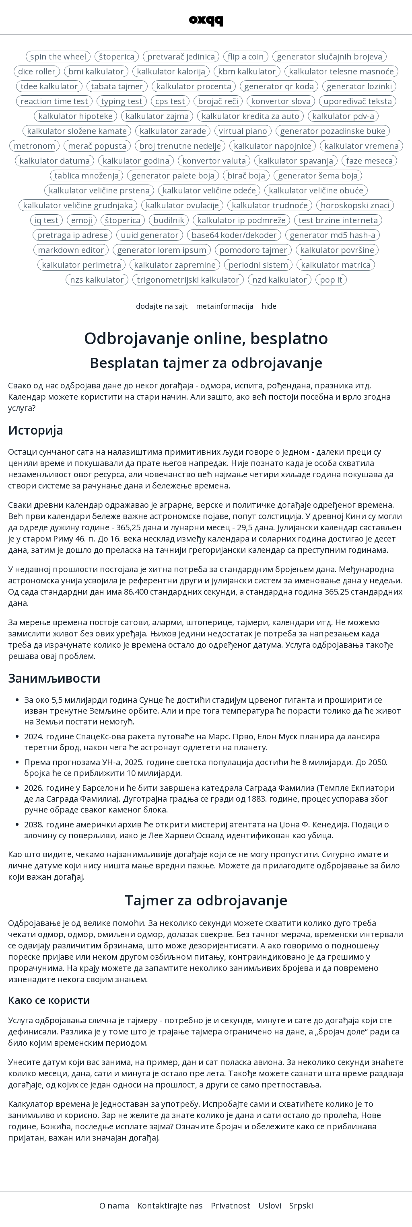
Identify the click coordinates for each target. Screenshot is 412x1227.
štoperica (116, 56)
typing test (121, 101)
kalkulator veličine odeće (209, 190)
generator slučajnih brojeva (329, 56)
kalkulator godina (136, 160)
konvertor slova (281, 101)
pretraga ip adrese (72, 235)
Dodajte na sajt (162, 306)
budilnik (168, 220)
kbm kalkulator (247, 71)
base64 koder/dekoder (234, 235)
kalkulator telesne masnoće (341, 71)
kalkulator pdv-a (343, 116)
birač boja (246, 175)
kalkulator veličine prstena (99, 190)
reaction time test (54, 101)
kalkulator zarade (173, 130)
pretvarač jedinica (181, 56)
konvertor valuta (214, 160)
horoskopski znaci (355, 205)
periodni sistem (258, 264)
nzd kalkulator (279, 279)
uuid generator (150, 235)
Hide (269, 306)
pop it (331, 279)
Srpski (301, 1205)
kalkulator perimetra (81, 264)
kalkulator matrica (336, 264)
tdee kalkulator (49, 86)
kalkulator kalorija (171, 71)
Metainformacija (224, 306)
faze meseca (369, 160)
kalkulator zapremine (175, 264)
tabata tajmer (117, 86)
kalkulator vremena (361, 145)
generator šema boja (318, 175)
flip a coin (246, 56)
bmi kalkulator (96, 71)
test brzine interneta (338, 220)
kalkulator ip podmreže (241, 220)
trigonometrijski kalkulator (188, 279)
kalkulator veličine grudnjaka (78, 205)
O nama (114, 1205)
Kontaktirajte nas (170, 1205)
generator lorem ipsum (161, 249)
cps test (170, 101)
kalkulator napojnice (272, 145)
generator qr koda (279, 86)
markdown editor (71, 249)
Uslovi (269, 1205)
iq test (46, 220)
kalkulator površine (337, 249)
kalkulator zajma (157, 116)
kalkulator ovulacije (182, 205)
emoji (81, 220)
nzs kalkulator (97, 279)
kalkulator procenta (193, 86)
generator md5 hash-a (332, 235)
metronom (34, 145)
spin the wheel (58, 56)
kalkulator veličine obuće (316, 190)
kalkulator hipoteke (75, 116)
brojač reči (218, 101)
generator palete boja (173, 175)
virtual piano (243, 130)
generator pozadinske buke (332, 130)
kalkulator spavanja (296, 160)
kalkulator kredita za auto (250, 116)
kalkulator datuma (54, 160)
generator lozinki (359, 86)
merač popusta (97, 145)
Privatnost (230, 1205)
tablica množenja (86, 175)
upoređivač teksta (357, 101)
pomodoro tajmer (253, 249)
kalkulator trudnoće (270, 205)
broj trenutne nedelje (180, 145)
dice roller (37, 71)
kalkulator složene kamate (77, 130)
